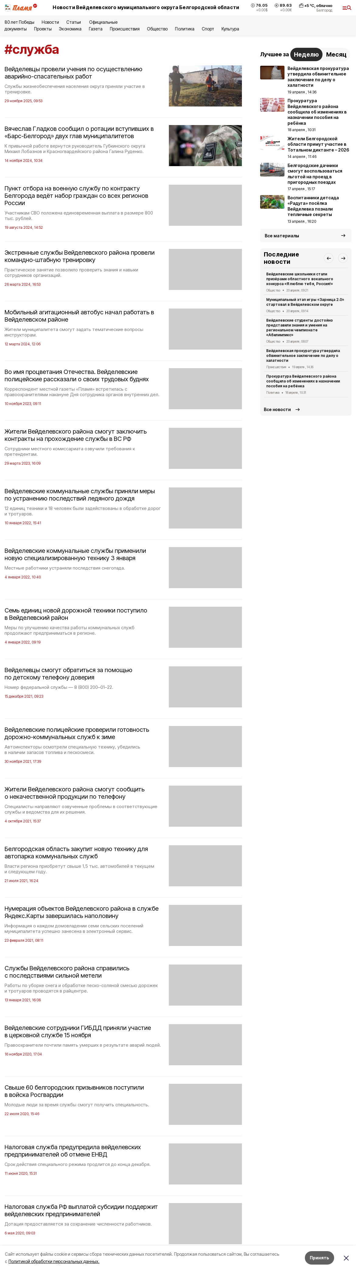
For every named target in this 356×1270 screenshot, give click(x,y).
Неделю (306, 54)
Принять (319, 1257)
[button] (328, 258)
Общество (157, 28)
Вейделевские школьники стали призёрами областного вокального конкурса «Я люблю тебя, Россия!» (299, 279)
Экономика (70, 28)
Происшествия (125, 28)
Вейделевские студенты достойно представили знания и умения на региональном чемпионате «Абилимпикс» (299, 327)
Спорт (208, 28)
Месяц (336, 54)
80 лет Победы (19, 22)
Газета (96, 28)
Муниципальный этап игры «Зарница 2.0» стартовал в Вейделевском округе (305, 302)
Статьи (74, 22)
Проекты (43, 28)
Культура (230, 28)
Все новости (277, 409)
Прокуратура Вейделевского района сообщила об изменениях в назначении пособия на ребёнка (303, 381)
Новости (50, 22)
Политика (184, 28)
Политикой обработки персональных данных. (54, 1261)
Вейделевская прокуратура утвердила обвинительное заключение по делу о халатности (303, 355)
